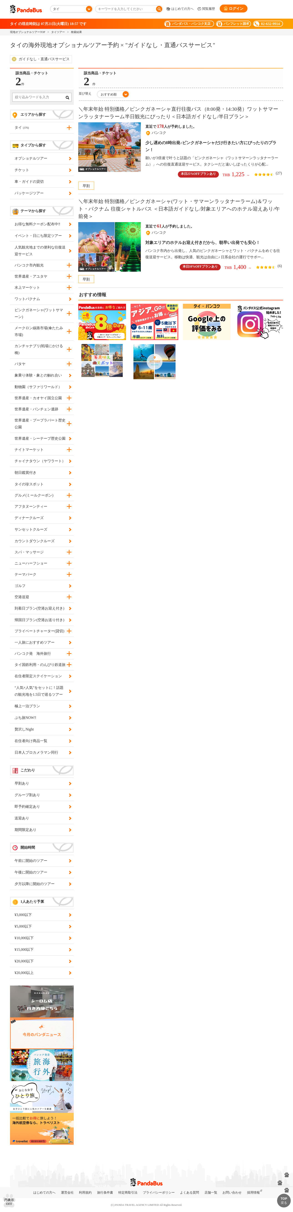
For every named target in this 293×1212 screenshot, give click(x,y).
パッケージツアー (42, 193)
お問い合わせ (232, 1192)
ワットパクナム (42, 299)
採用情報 (253, 1192)
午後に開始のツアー (42, 872)
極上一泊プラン (42, 706)
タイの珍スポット (42, 484)
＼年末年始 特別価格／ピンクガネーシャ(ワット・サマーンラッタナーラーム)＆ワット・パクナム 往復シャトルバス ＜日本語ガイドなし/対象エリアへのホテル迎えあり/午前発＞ (179, 208)
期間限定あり (42, 830)
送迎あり (42, 818)
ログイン (233, 8)
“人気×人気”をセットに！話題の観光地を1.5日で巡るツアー (42, 691)
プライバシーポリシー (159, 1192)
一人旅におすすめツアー (42, 642)
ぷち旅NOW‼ (42, 717)
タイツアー (58, 32)
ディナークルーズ (42, 518)
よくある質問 (189, 1192)
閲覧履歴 (206, 8)
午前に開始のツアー (42, 860)
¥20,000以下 (42, 961)
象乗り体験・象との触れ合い (42, 375)
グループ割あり (42, 795)
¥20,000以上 (42, 973)
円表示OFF (9, 1202)
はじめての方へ (180, 9)
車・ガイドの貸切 (42, 181)
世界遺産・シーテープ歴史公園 (42, 438)
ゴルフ (42, 586)
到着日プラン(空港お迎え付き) (42, 608)
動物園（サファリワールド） (42, 387)
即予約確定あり (42, 806)
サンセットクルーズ (42, 529)
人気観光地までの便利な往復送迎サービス (42, 251)
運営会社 (67, 1192)
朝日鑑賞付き (42, 472)
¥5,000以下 (42, 926)
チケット (42, 170)
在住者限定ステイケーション (42, 676)
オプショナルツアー (42, 158)
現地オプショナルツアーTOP (27, 32)
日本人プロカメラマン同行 (42, 752)
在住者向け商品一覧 (42, 741)
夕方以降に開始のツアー (42, 884)
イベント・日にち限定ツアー (42, 235)
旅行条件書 (105, 1192)
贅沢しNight (42, 729)
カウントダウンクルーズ (42, 541)
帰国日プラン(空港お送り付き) (42, 620)
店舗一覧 (211, 1192)
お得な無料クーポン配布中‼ (42, 224)
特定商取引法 (127, 1192)
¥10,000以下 (42, 938)
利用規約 (85, 1192)
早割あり (42, 783)
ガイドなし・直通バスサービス (44, 59)
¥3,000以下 (42, 915)
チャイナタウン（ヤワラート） (42, 461)
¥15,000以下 (42, 949)
